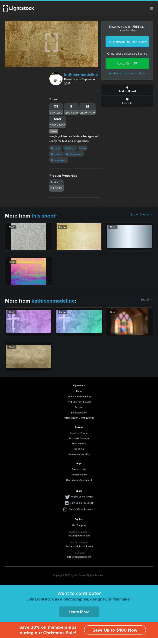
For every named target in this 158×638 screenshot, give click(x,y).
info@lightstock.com (79, 535)
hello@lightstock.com (79, 556)
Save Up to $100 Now (115, 630)
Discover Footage (79, 438)
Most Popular (79, 443)
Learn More (79, 612)
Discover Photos (79, 433)
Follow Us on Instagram (82, 509)
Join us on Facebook (81, 503)
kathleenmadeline (81, 74)
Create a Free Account (79, 396)
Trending (79, 449)
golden (70, 148)
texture (56, 154)
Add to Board (127, 89)
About (79, 391)
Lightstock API (79, 412)
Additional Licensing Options (127, 73)
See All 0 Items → (141, 214)
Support (79, 407)
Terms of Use (79, 469)
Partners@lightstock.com (79, 546)
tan (82, 148)
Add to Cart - (127, 63)
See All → (147, 299)
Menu (151, 8)
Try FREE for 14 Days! (79, 402)
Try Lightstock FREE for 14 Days (127, 42)
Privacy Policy (79, 474)
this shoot (43, 216)
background (74, 154)
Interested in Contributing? (79, 417)
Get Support (79, 525)
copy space (58, 160)
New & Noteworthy (79, 454)
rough (55, 148)
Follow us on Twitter (82, 496)
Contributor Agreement (79, 480)
